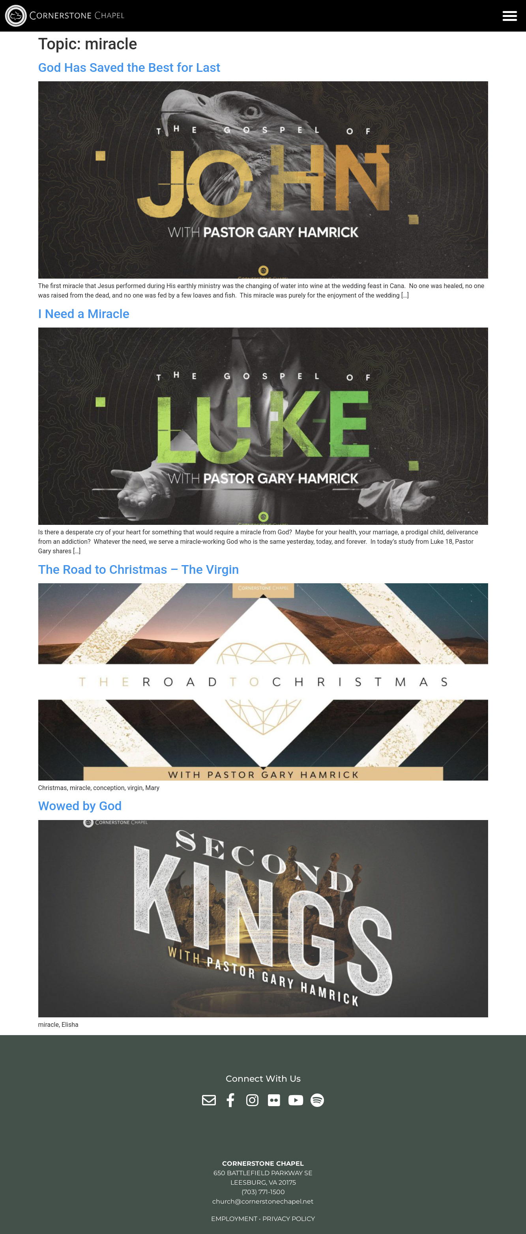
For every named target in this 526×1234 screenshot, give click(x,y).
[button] (510, 16)
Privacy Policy (288, 1219)
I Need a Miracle (83, 313)
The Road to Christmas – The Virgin (138, 569)
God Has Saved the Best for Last (129, 67)
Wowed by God (80, 805)
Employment (234, 1219)
